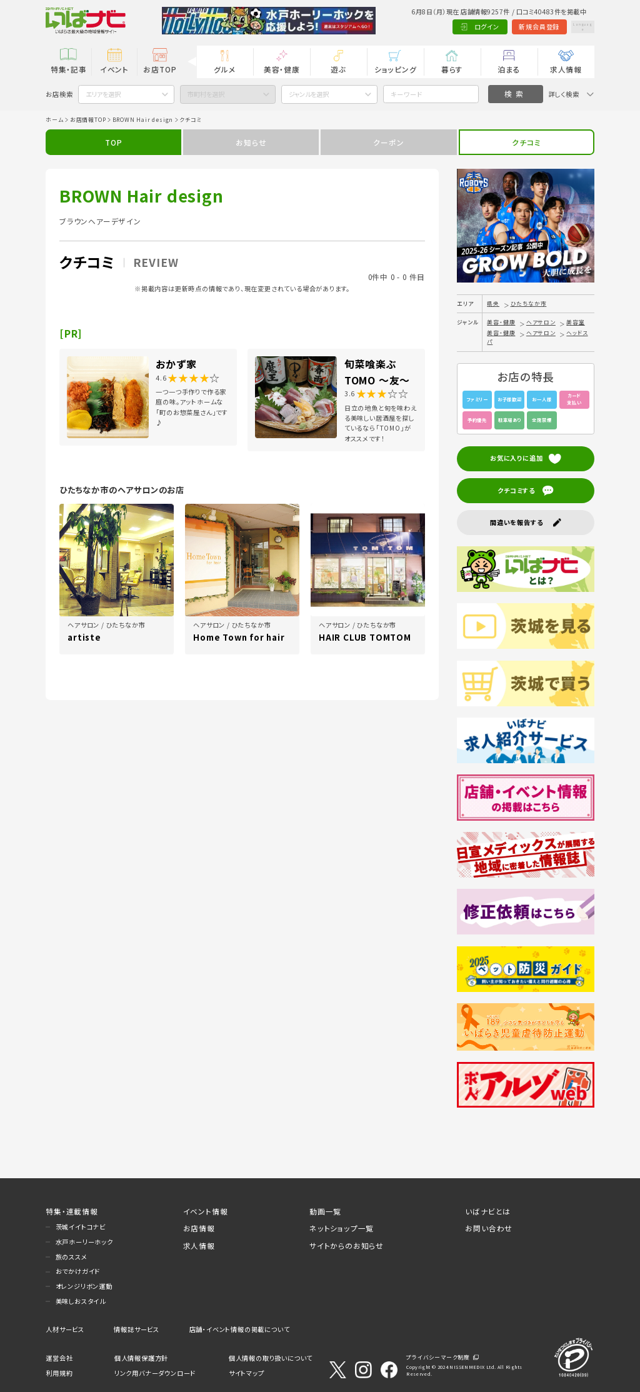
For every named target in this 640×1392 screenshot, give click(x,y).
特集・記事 (69, 69)
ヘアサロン (541, 322)
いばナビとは (488, 1211)
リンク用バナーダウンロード (155, 1373)
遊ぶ (338, 69)
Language (571, 26)
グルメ (225, 69)
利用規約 (59, 1373)
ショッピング (395, 69)
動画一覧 (325, 1211)
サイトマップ (246, 1373)
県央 (493, 303)
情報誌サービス (136, 1329)
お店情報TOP (88, 120)
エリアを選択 (103, 94)
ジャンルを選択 (309, 94)
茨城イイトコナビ (81, 1226)
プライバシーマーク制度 (438, 1357)
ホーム (54, 120)
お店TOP (159, 69)
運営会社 (59, 1358)
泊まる (509, 69)
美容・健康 (282, 69)
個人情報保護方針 (141, 1358)
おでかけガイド (78, 1271)
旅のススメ (72, 1256)
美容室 (575, 322)
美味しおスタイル (81, 1301)
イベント (114, 69)
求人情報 (566, 69)
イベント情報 (205, 1211)
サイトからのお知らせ (346, 1245)
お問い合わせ (488, 1228)
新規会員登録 (516, 26)
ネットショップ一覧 (341, 1228)
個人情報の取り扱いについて (270, 1358)
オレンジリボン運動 (84, 1286)
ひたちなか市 (529, 303)
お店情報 (199, 1228)
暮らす (452, 69)
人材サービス (65, 1329)
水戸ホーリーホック (84, 1241)
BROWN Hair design (143, 120)
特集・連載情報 (72, 1211)
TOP (113, 142)
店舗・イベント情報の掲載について (239, 1329)
